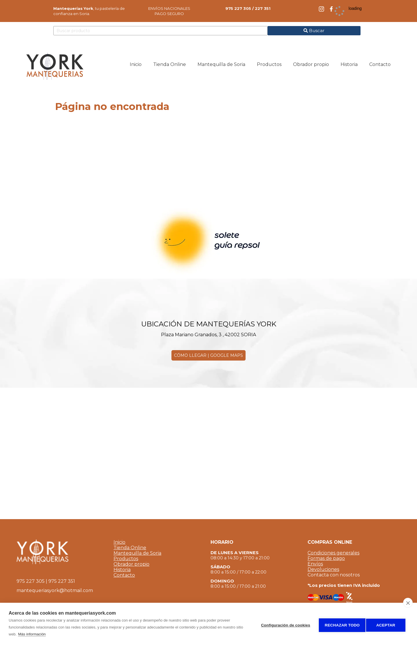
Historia (122, 569)
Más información (39, 634)
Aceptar (385, 624)
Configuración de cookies (283, 624)
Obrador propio (131, 564)
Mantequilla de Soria (137, 553)
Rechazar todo (339, 624)
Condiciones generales (333, 553)
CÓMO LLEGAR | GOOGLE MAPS (208, 355)
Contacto (124, 575)
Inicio (119, 542)
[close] (408, 603)
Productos (126, 558)
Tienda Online (130, 547)
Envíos (315, 564)
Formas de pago (326, 558)
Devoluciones (323, 569)
